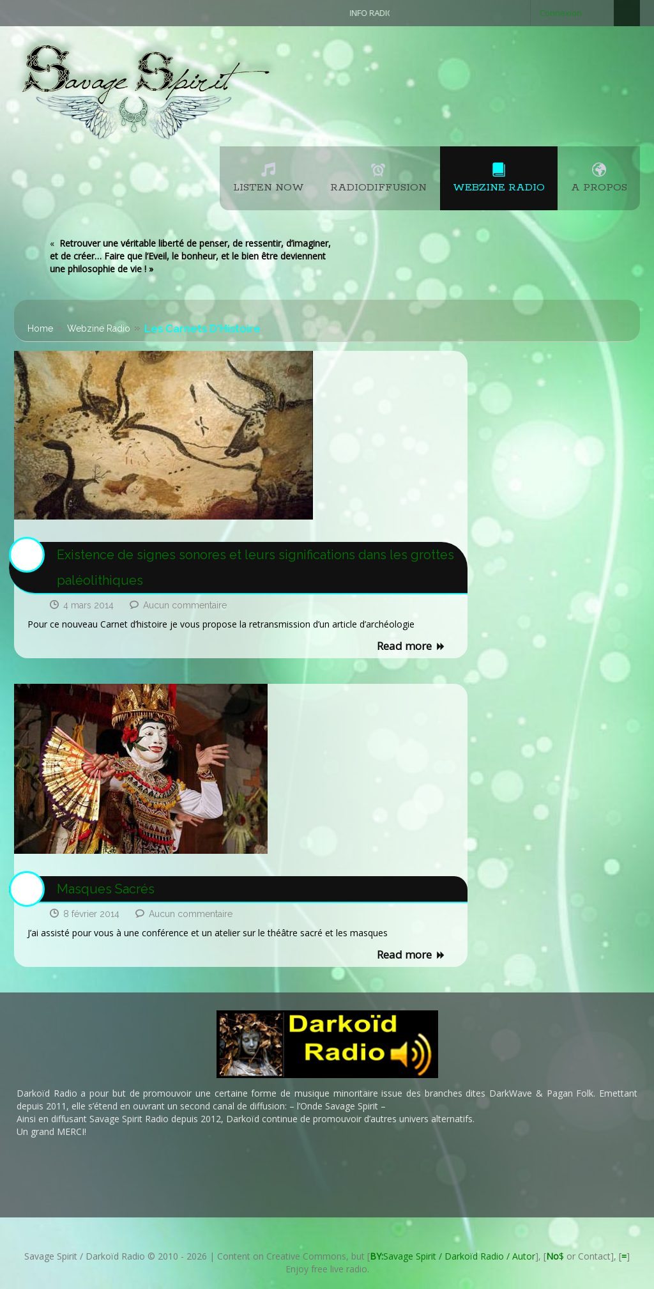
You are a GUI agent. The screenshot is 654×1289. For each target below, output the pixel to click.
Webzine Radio (98, 328)
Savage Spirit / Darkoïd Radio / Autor (452, 1256)
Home (40, 328)
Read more (411, 647)
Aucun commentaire (185, 605)
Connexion (561, 13)
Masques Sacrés (106, 889)
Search (627, 13)
